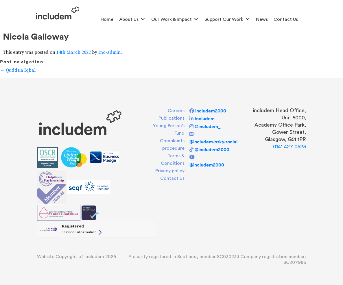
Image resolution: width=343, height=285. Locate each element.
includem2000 (210, 111)
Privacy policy (170, 171)
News (262, 19)
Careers (176, 110)
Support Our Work (223, 19)
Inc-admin (109, 52)
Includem (205, 118)
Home (107, 19)
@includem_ (207, 126)
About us (129, 19)
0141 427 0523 (289, 146)
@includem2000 (212, 149)
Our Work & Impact (171, 19)
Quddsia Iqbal (18, 70)
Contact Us (286, 19)
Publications (171, 118)
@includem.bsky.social (213, 142)
